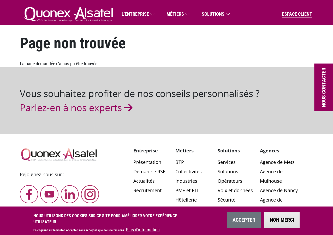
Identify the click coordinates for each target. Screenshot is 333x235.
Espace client (297, 14)
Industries (186, 181)
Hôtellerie (186, 200)
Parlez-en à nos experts (77, 107)
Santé (181, 209)
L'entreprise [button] (135, 14)
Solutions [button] (213, 14)
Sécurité (226, 200)
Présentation (147, 162)
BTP (179, 162)
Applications (231, 209)
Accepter (244, 223)
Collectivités (188, 171)
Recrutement (147, 190)
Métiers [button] (175, 14)
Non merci (282, 223)
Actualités (144, 181)
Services (227, 162)
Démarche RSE (149, 171)
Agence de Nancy (279, 190)
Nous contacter (323, 87)
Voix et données (235, 190)
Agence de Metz (277, 162)
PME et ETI (186, 190)
